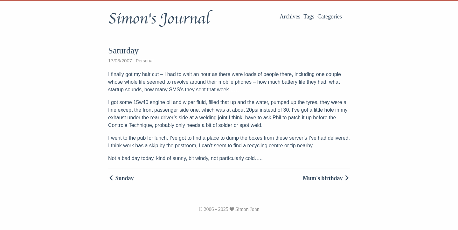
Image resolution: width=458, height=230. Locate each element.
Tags (308, 16)
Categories (329, 16)
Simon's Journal (159, 18)
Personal (144, 60)
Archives (290, 16)
